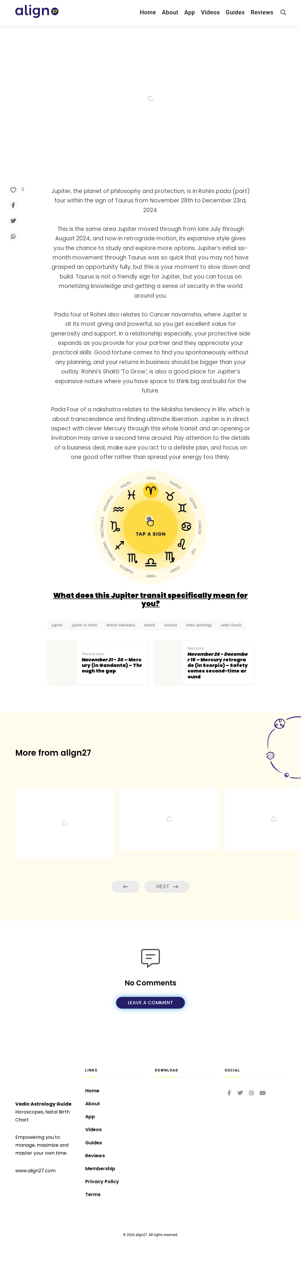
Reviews (262, 12)
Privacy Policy (102, 1181)
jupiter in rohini (84, 625)
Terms (93, 1194)
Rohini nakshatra (121, 625)
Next (167, 887)
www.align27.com (35, 1170)
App (189, 12)
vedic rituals (231, 625)
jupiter (57, 625)
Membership (100, 1168)
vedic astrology (199, 625)
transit (149, 625)
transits (170, 625)
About (170, 12)
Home (148, 12)
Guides (235, 12)
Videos (210, 12)
